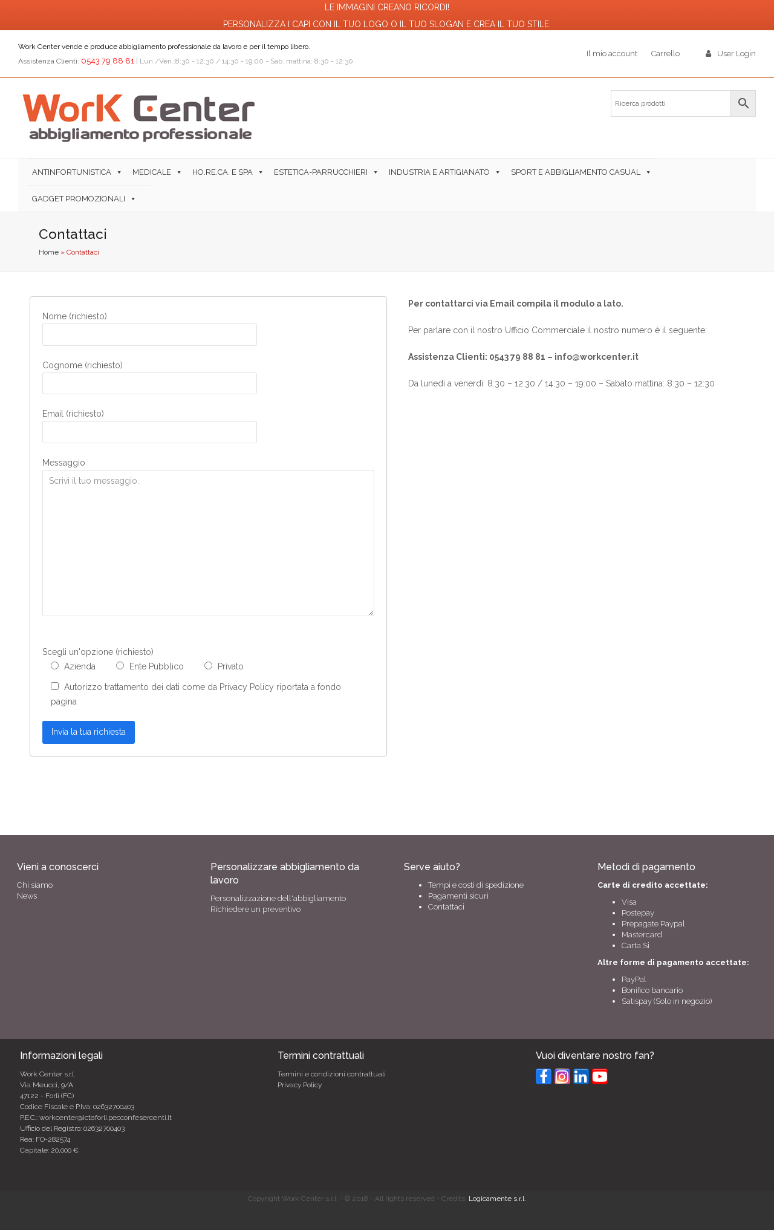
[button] (146, 198)
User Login (736, 53)
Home (49, 252)
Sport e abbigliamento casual (575, 172)
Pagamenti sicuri (458, 895)
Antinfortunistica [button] (71, 172)
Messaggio (63, 462)
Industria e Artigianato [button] (439, 172)
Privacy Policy (300, 1085)
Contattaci (446, 906)
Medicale (151, 172)
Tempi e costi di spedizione (476, 885)
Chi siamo (35, 885)
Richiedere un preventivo (255, 909)
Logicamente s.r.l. (497, 1198)
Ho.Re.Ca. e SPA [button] (222, 172)
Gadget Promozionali (78, 198)
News (27, 895)
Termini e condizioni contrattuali (332, 1074)
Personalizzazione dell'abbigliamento (278, 898)
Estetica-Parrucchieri (321, 172)
